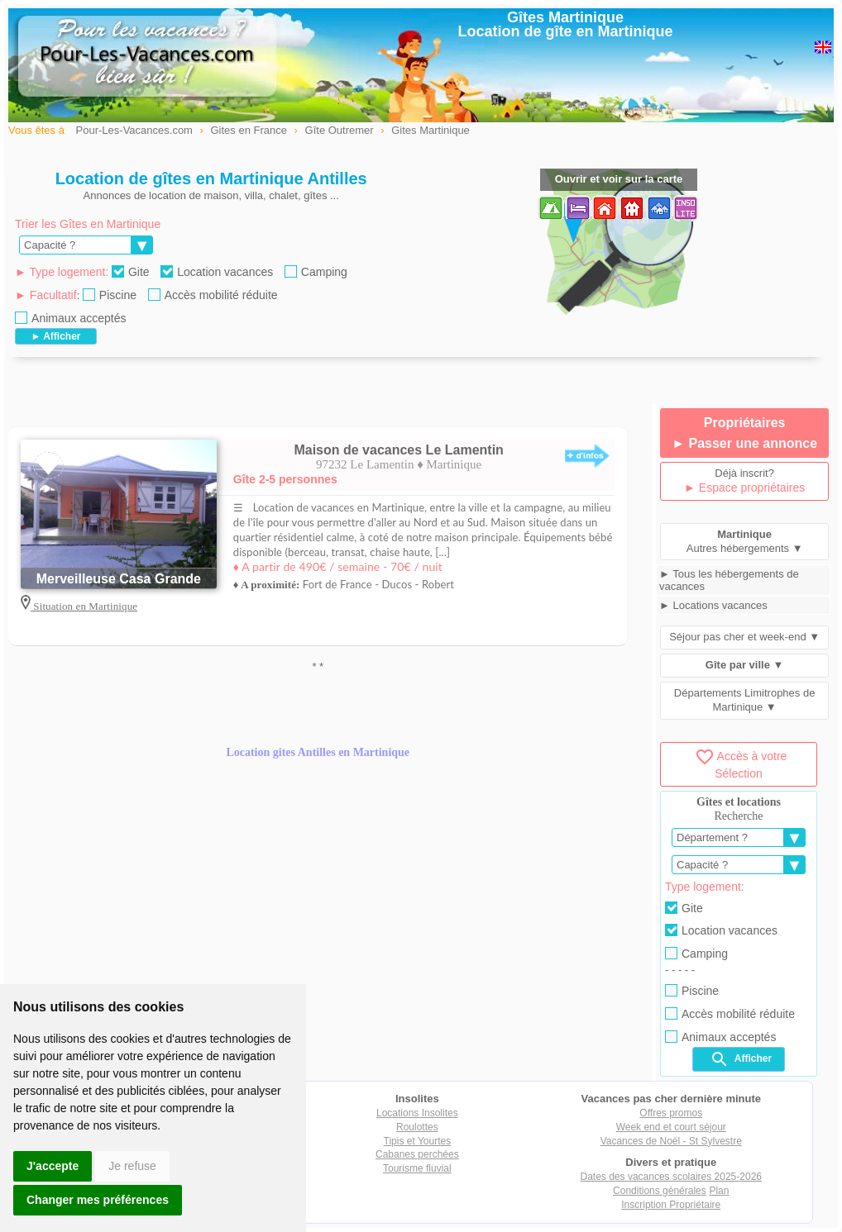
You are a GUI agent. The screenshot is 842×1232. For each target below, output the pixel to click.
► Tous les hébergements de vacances (729, 580)
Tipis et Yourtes (418, 1141)
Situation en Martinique (84, 606)
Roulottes (417, 1127)
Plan (719, 1190)
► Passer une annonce (744, 443)
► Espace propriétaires (744, 487)
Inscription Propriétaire (670, 1205)
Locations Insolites (417, 1113)
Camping (316, 271)
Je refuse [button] (132, 1166)
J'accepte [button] (52, 1166)
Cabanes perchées (417, 1154)
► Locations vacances (713, 605)
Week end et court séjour (671, 1127)
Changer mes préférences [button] (97, 1199)
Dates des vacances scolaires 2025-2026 (671, 1176)
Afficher (741, 1059)
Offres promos (670, 1113)
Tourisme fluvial (417, 1168)
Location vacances (216, 271)
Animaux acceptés (70, 318)
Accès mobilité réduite (213, 295)
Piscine (109, 295)
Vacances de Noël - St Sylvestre (671, 1141)
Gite (131, 271)
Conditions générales (659, 1190)
